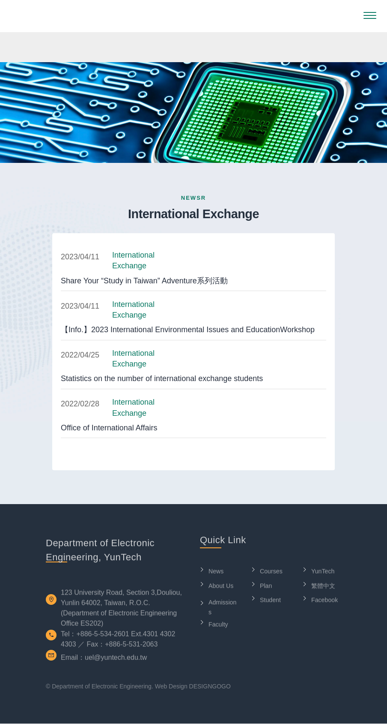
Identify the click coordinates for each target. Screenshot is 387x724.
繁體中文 (324, 588)
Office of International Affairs (109, 428)
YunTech (323, 573)
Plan (266, 588)
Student (271, 602)
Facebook (325, 602)
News (216, 573)
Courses (272, 573)
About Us (221, 588)
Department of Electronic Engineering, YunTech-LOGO (50, 16)
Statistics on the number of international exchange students (162, 379)
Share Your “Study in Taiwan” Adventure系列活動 (144, 280)
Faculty (218, 627)
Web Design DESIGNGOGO (193, 686)
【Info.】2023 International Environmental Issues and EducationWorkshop (188, 329)
